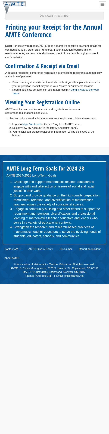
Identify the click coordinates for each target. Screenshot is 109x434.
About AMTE (11, 257)
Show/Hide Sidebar (54, 15)
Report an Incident (90, 248)
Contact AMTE (12, 248)
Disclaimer (66, 248)
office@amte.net (73, 275)
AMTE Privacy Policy (40, 248)
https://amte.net (32, 124)
